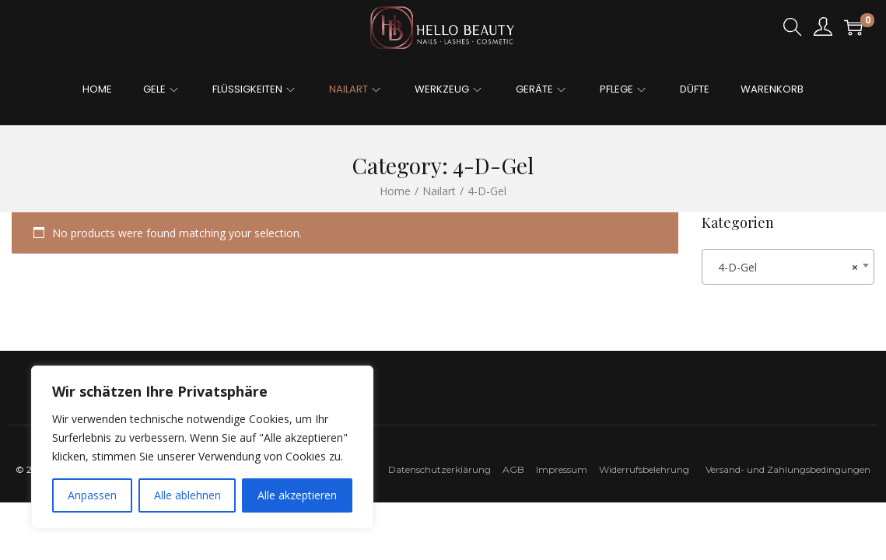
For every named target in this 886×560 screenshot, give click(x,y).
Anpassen (92, 495)
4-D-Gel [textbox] (783, 267)
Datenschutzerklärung (439, 469)
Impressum (566, 469)
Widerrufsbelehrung (647, 469)
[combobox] (788, 267)
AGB (513, 469)
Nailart (439, 191)
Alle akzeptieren (297, 495)
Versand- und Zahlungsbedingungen (788, 469)
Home (395, 191)
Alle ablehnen (187, 495)
